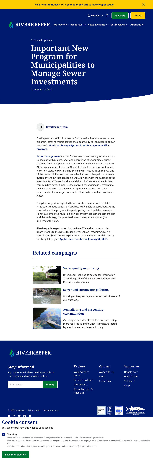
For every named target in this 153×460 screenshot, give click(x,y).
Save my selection (15, 454)
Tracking (12, 434)
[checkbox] (3, 433)
